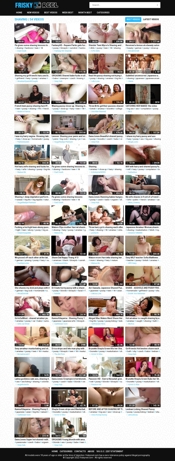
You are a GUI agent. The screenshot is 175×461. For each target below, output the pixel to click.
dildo (92, 48)
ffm (39, 109)
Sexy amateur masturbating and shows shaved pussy (32, 348)
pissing (28, 260)
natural (47, 200)
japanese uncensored (155, 78)
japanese (140, 78)
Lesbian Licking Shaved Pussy (140, 409)
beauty (130, 48)
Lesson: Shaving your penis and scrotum (69, 136)
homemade (37, 139)
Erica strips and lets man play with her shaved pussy (69, 348)
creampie (64, 78)
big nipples (37, 200)
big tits (118, 78)
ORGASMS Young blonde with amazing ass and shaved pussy (69, 439)
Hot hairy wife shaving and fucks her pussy (32, 166)
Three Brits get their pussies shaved (106, 106)
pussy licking (111, 321)
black (65, 260)
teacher (130, 260)
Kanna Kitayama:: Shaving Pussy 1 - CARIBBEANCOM (69, 318)
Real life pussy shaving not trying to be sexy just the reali (106, 75)
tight (18, 230)
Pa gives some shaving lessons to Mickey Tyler (32, 45)
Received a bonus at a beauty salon (142, 45)
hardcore (29, 48)
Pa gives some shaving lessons (67, 197)
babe (55, 78)
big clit (161, 169)
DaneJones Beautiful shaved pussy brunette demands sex (106, 136)
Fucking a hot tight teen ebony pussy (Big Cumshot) (32, 227)
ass (137, 109)
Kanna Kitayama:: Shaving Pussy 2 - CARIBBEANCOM (32, 409)
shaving (19, 48)
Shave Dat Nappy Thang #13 (65, 257)
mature (115, 260)
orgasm (123, 139)
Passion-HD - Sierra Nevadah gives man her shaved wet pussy (106, 379)
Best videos (50, 12)
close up (154, 48)
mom (92, 260)
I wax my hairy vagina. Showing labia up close (32, 136)
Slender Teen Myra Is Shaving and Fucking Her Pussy (106, 45)
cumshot (73, 48)
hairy (28, 78)
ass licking (26, 382)
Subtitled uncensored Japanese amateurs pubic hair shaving (143, 75)
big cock (64, 139)
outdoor (50, 260)
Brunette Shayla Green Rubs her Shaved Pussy (143, 379)
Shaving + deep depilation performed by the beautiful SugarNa (32, 197)
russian (86, 139)
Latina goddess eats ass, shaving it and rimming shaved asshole (32, 379)
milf (129, 169)
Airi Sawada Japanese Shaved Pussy (106, 288)
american (57, 260)
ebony (30, 230)
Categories (103, 12)
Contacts (80, 451)
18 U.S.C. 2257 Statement (109, 451)
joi (79, 139)
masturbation (141, 230)
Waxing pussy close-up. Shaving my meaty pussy (69, 106)
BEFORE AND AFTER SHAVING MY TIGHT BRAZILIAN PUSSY (106, 409)
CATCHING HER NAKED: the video (141, 106)
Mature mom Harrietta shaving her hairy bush (106, 257)
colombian (46, 382)
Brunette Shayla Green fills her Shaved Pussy (106, 348)
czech (72, 78)
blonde (64, 291)
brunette (110, 109)
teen (37, 48)
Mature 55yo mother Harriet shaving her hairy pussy (69, 227)
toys (158, 230)
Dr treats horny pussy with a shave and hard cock (69, 288)
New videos (33, 12)
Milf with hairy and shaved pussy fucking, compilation (143, 166)
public (135, 200)
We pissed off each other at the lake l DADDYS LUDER (32, 257)
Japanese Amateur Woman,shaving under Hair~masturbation (143, 227)
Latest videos (151, 19)
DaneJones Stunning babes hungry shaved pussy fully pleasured (106, 197)
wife (24, 169)
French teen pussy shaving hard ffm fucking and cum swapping (32, 106)
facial (80, 291)
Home (19, 12)
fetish (151, 230)
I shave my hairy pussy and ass (140, 136)
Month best (85, 12)
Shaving (93, 166)
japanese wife (69, 321)
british (93, 109)
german (138, 48)
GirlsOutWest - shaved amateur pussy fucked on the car (32, 318)
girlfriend (20, 78)
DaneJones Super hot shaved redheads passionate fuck (32, 439)
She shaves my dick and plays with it (32, 288)
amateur (42, 78)
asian (119, 291)
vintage (121, 230)
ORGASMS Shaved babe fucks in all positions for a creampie (69, 75)
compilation (146, 109)
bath (155, 321)
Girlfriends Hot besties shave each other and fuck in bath (143, 348)
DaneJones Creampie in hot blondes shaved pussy (69, 379)
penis (55, 139)
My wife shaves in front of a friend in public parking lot (143, 197)
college (119, 109)
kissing (80, 78)
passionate (21, 442)
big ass (130, 109)
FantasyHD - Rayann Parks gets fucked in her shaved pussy (69, 45)
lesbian (122, 321)
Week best (67, 12)
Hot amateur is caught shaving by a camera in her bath (143, 318)
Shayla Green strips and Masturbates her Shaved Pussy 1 (69, 409)
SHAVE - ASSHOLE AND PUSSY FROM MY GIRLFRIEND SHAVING (143, 288)
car (158, 200)
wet (91, 382)
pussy (56, 48)
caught (139, 321)
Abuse (91, 451)
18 (42, 48)
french (46, 109)
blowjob (64, 48)
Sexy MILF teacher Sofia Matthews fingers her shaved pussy (143, 257)
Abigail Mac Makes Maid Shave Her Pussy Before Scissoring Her (106, 318)
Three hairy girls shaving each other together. (106, 227)
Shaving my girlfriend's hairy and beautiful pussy (32, 75)
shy (134, 351)
